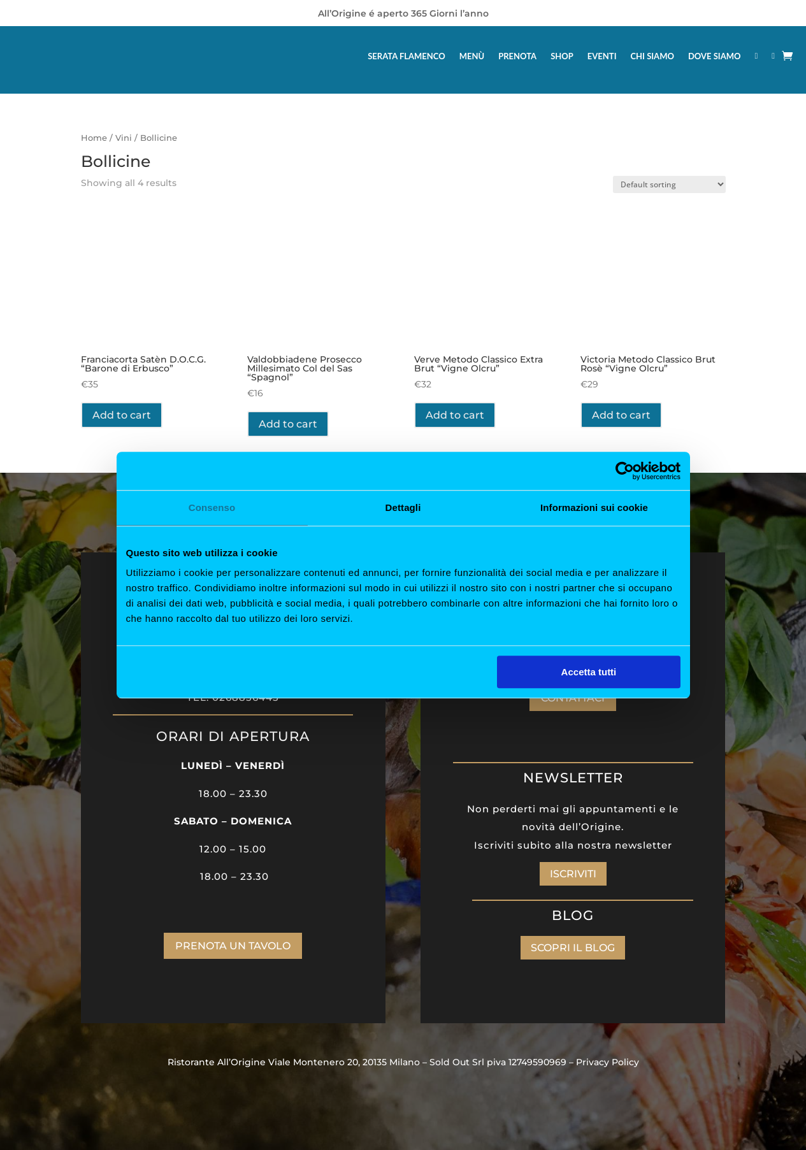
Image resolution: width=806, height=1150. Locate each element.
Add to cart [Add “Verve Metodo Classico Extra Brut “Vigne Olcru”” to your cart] (455, 415)
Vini (123, 138)
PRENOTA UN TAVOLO (233, 946)
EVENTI (602, 56)
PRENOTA (517, 56)
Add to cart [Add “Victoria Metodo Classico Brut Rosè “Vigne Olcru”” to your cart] (621, 415)
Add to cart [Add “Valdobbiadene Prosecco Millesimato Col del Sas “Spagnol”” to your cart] (288, 424)
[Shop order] (669, 184)
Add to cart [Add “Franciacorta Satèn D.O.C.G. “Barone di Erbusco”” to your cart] (121, 415)
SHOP (562, 56)
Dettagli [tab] (403, 507)
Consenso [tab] (212, 507)
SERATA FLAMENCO (406, 56)
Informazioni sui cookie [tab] (594, 507)
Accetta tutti (589, 671)
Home (94, 138)
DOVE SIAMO (714, 56)
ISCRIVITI (573, 874)
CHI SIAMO (652, 56)
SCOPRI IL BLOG (573, 948)
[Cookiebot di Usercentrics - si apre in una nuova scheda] (624, 470)
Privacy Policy (607, 1062)
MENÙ (471, 56)
